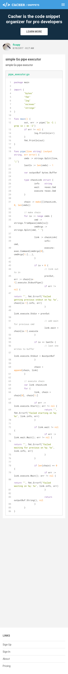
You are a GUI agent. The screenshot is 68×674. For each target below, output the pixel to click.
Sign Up (7, 644)
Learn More (34, 31)
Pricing (7, 666)
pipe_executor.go (19, 74)
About (6, 658)
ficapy (16, 44)
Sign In (6, 651)
